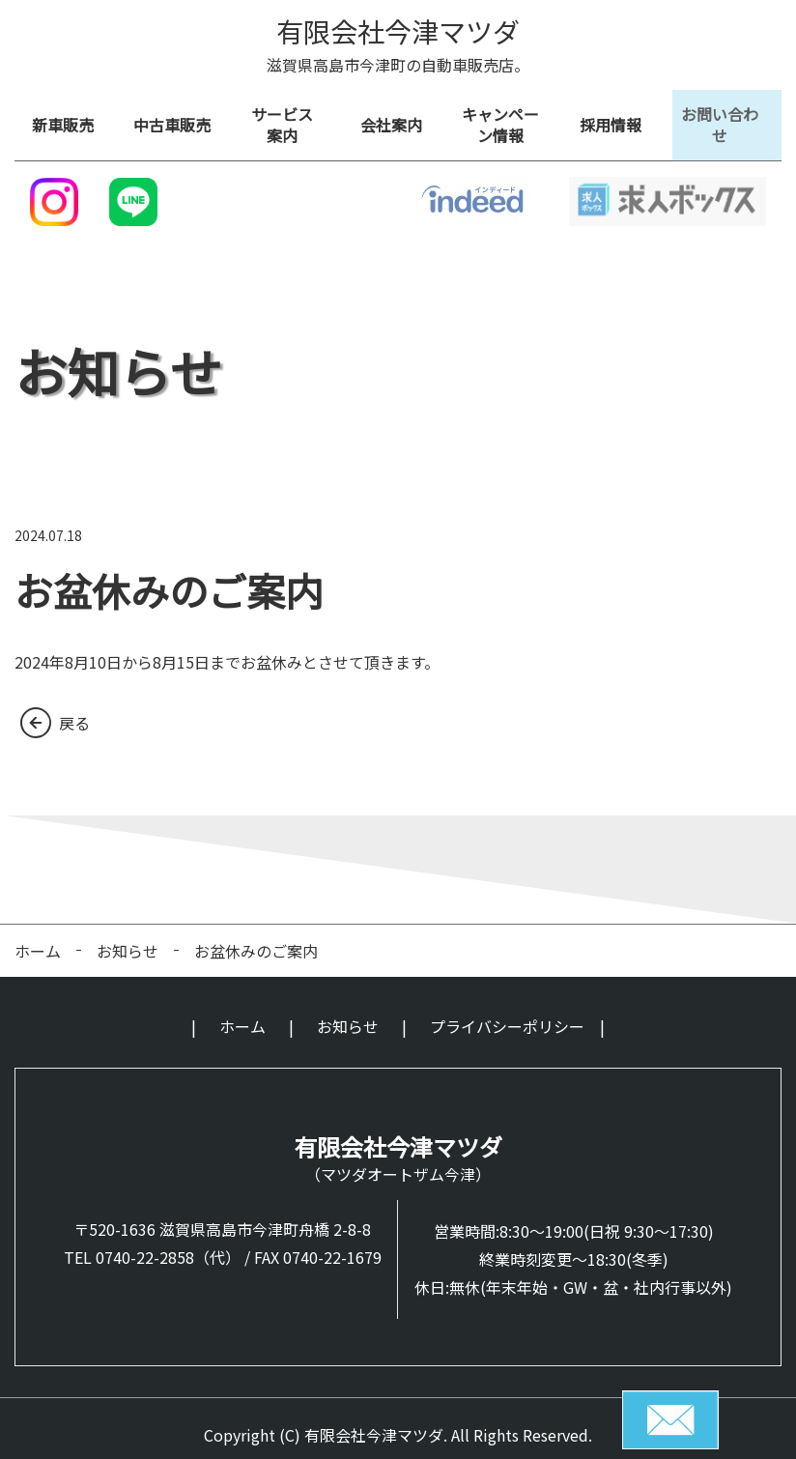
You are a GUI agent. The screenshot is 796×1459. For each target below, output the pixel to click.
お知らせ (127, 937)
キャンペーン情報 (508, 119)
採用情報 (617, 118)
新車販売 (69, 118)
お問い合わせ (726, 118)
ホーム (37, 937)
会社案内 (398, 118)
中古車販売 (178, 118)
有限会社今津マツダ (398, 31)
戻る (74, 709)
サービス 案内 (288, 119)
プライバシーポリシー (507, 1013)
